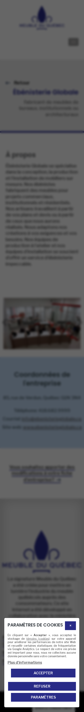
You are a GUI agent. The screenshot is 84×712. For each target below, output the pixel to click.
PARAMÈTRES (43, 697)
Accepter (43, 673)
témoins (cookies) (38, 638)
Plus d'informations (25, 662)
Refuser (42, 686)
